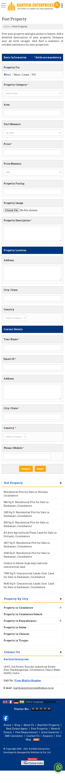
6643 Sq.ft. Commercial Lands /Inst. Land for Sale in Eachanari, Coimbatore (29, 585)
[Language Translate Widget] (42, 702)
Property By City (16, 598)
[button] (27, 680)
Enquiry (48, 735)
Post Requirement (26, 732)
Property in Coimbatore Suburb (23, 614)
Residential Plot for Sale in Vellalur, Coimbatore (26, 493)
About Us (28, 725)
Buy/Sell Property (48, 725)
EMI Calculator (14, 735)
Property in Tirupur (16, 640)
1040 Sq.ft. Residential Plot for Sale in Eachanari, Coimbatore (27, 554)
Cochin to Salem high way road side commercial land (25, 565)
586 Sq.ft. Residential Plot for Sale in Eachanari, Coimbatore (26, 503)
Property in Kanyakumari (20, 620)
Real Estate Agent (17, 728)
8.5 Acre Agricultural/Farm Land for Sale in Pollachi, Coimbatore (30, 534)
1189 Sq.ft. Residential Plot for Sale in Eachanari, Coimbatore (26, 514)
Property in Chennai (16, 634)
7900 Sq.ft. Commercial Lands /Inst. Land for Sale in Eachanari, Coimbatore (29, 575)
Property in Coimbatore (18, 607)
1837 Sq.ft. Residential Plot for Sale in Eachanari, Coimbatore (27, 544)
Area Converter (50, 732)
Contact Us (33, 735)
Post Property (39, 728)
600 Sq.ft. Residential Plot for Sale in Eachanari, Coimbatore (26, 524)
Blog (17, 725)
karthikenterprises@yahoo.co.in (34, 688)
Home (6, 26)
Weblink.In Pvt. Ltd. (41, 752)
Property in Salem (15, 627)
